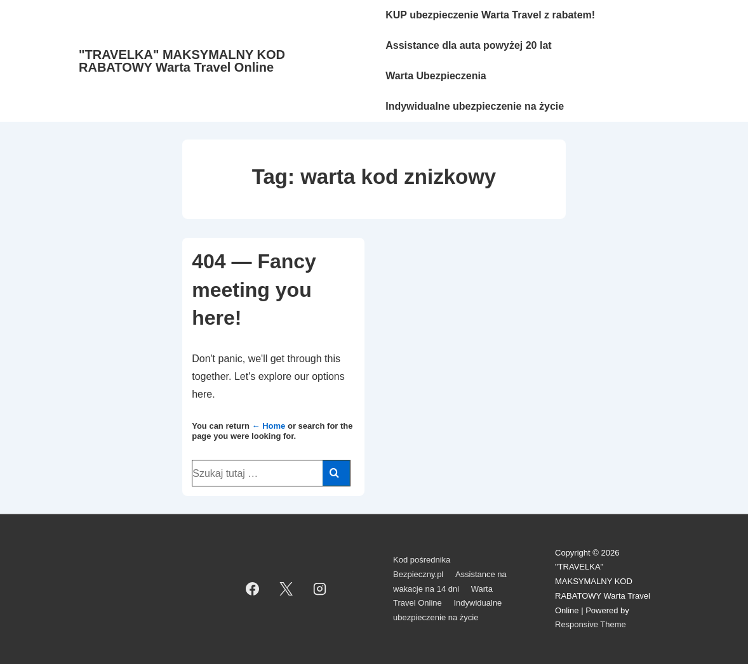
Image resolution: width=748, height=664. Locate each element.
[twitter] (286, 589)
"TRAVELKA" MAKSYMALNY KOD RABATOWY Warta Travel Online (182, 61)
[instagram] (320, 589)
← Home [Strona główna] (269, 426)
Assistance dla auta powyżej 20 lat (468, 45)
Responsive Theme (590, 624)
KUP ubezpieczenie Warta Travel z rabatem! (490, 15)
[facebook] (253, 589)
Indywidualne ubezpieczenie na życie (474, 106)
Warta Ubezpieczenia (435, 75)
